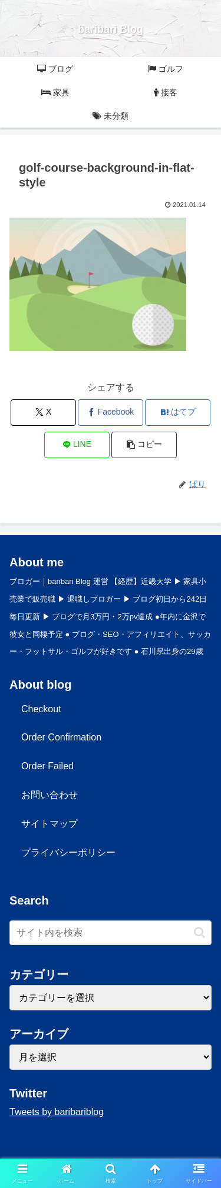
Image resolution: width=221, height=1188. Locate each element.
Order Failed (47, 766)
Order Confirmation (61, 737)
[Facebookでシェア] (110, 412)
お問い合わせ (49, 795)
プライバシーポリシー (68, 852)
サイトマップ (49, 824)
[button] (144, 445)
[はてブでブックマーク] (177, 412)
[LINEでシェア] (77, 445)
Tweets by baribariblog (56, 1112)
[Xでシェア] (43, 412)
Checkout (41, 709)
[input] (110, 932)
